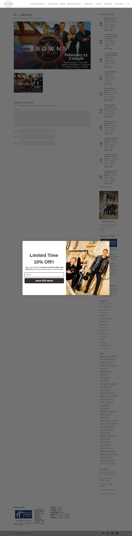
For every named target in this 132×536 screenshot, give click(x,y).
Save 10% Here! (44, 280)
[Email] (44, 274)
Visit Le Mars (119, 4)
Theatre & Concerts (37, 4)
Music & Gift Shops (73, 4)
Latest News (108, 4)
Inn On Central (53, 4)
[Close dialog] (107, 243)
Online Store (88, 4)
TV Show (98, 4)
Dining (62, 4)
